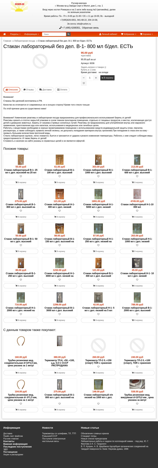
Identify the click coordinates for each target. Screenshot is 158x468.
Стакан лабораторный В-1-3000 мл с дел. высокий (60, 309)
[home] (4, 34)
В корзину (107, 78)
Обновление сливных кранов (95, 436)
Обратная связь (90, 27)
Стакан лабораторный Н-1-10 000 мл (137, 205)
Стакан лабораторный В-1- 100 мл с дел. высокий (60, 171)
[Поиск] (54, 34)
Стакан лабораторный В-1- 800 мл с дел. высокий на (21, 205)
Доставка (7, 436)
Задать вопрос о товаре (92, 67)
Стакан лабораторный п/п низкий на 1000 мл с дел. (98, 398)
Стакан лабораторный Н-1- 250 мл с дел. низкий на (98, 240)
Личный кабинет (108, 34)
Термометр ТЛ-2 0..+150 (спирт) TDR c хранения (98, 361)
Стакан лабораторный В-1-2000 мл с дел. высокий (137, 309)
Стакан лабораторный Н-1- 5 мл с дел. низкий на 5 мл (98, 309)
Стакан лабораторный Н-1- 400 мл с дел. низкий (60, 205)
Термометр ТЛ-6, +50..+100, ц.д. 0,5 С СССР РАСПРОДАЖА (59, 363)
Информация (31, 34)
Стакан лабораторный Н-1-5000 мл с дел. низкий (98, 205)
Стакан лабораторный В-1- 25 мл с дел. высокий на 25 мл (20, 171)
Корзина (146, 34)
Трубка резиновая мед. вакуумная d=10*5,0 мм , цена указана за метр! (137, 400)
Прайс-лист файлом (13, 439)
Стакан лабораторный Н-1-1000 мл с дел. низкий (137, 240)
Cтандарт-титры (88, 439)
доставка (86, 55)
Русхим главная (11, 441)
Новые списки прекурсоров (94, 441)
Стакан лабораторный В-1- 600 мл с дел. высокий (137, 171)
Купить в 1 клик (88, 70)
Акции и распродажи (13, 457)
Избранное (128, 34)
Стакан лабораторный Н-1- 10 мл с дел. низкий (137, 274)
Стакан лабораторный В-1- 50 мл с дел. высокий (20, 240)
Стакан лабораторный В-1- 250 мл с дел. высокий (21, 274)
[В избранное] (84, 83)
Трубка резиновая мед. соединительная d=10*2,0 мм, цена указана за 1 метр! (20, 363)
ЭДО (5, 452)
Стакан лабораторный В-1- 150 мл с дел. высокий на (60, 240)
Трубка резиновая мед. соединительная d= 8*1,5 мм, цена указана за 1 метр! (21, 400)
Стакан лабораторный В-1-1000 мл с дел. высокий (98, 171)
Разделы (15, 34)
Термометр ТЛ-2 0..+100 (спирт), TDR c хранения (137, 361)
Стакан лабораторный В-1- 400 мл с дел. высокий (98, 274)
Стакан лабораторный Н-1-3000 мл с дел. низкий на (60, 274)
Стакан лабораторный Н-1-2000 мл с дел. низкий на (21, 309)
